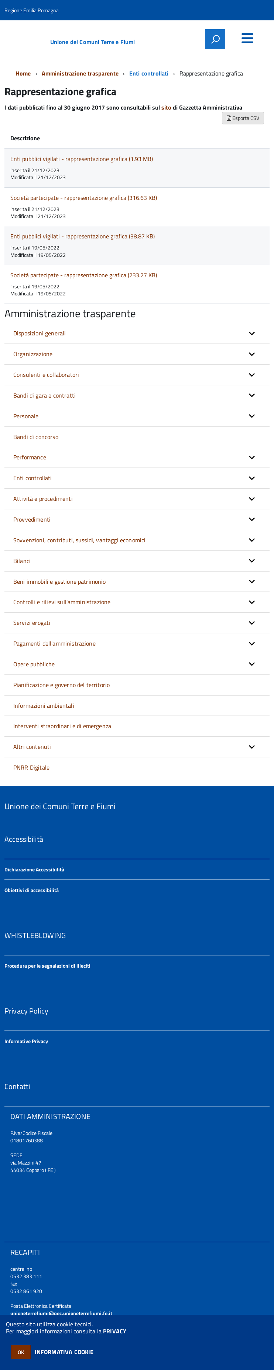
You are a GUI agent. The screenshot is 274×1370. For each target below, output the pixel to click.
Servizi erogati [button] (31, 622)
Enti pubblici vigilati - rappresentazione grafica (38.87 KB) (82, 236)
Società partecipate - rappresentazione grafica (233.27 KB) (83, 275)
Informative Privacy (26, 1041)
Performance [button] (29, 457)
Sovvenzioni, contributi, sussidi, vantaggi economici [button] (79, 540)
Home (23, 73)
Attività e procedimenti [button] (43, 498)
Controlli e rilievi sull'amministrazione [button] (61, 601)
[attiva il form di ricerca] (215, 39)
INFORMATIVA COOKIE (64, 1351)
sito (166, 107)
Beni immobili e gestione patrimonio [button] (59, 581)
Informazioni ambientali (43, 705)
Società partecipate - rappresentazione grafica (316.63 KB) (83, 197)
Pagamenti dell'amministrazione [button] (54, 643)
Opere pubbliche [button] (34, 664)
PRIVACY (114, 1331)
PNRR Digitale (31, 767)
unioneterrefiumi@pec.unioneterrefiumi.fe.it (61, 1313)
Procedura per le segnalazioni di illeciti (47, 965)
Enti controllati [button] (32, 477)
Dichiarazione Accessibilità (34, 869)
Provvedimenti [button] (32, 519)
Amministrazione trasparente (80, 73)
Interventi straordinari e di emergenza (62, 725)
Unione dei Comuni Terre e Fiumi (92, 42)
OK (21, 1352)
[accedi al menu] (247, 38)
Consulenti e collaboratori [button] (46, 374)
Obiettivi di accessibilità (31, 890)
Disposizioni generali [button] (39, 333)
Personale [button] (25, 416)
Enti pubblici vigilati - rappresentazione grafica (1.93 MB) (81, 158)
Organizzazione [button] (32, 353)
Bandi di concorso (35, 436)
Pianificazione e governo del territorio (61, 684)
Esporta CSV (243, 118)
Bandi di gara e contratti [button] (44, 395)
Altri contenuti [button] (32, 746)
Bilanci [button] (22, 560)
